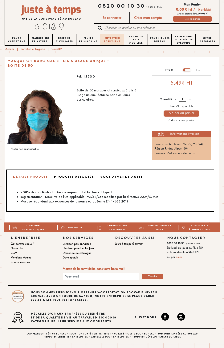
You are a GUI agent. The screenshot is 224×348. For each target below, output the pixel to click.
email (179, 257)
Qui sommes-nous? (22, 244)
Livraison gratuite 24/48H (33, 227)
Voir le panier (192, 19)
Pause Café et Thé (16, 40)
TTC (197, 70)
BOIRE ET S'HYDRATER (64, 40)
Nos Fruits (75, 227)
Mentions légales (21, 257)
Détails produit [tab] (30, 176)
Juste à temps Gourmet (129, 244)
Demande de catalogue (77, 253)
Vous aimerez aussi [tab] (121, 176)
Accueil (9, 49)
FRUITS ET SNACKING (88, 40)
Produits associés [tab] (74, 176)
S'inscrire (152, 276)
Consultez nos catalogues (117, 227)
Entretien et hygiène (33, 49)
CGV (14, 253)
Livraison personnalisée (77, 244)
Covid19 (56, 49)
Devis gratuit (70, 257)
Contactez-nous (20, 262)
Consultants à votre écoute (199, 227)
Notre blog (17, 248)
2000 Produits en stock (159, 227)
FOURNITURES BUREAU (159, 40)
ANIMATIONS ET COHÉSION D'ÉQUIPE (183, 40)
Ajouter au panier (181, 113)
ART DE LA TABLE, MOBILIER (136, 40)
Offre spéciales (207, 40)
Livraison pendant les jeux (78, 248)
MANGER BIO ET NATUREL (40, 40)
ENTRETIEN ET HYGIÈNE (112, 40)
